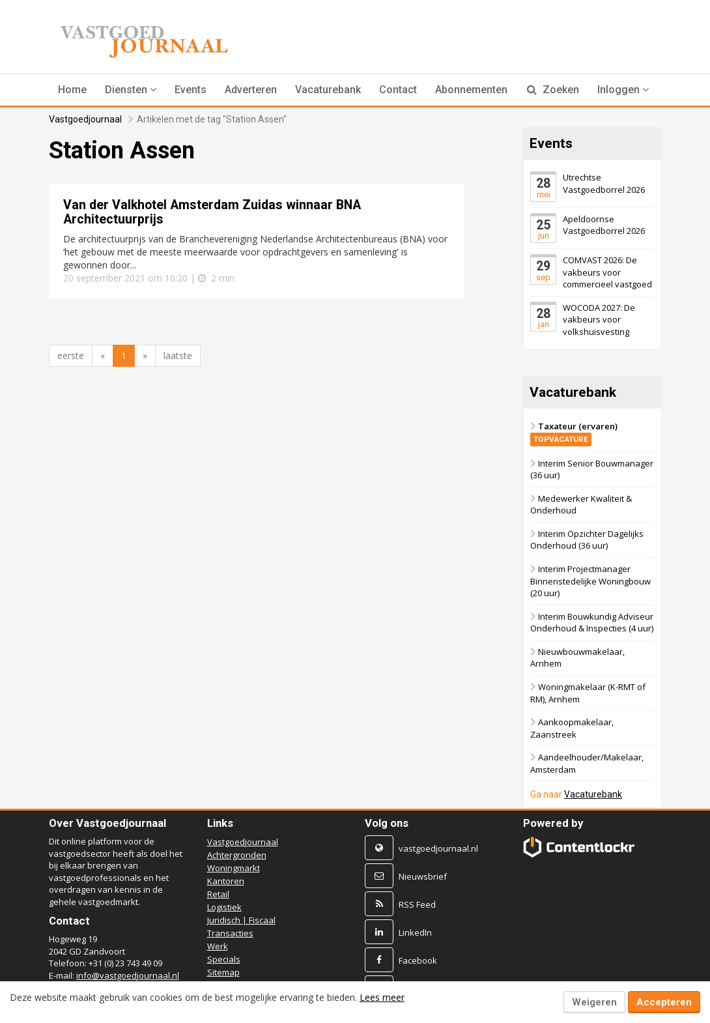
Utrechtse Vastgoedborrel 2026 (604, 183)
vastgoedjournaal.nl (438, 848)
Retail (218, 894)
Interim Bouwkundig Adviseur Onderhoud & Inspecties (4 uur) (591, 623)
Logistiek (224, 907)
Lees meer (382, 997)
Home (72, 89)
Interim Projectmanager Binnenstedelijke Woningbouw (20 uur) (590, 581)
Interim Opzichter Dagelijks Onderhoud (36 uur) (587, 540)
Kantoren (225, 881)
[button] (130, 90)
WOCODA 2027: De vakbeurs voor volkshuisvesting (599, 320)
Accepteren (664, 1002)
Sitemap (223, 972)
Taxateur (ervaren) (574, 433)
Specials (223, 959)
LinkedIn (415, 932)
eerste (70, 355)
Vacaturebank (328, 89)
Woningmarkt (233, 868)
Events (190, 89)
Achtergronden (236, 855)
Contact (398, 89)
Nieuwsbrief (423, 876)
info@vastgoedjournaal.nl (127, 975)
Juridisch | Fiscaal (241, 920)
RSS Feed (417, 904)
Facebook (418, 960)
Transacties (230, 933)
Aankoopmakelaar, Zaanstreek (572, 729)
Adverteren (251, 89)
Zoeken (553, 89)
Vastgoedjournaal (85, 119)
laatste (177, 355)
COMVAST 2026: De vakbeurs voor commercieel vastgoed (607, 272)
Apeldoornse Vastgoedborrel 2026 (604, 225)
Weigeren (594, 1002)
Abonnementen (471, 89)
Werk (217, 946)
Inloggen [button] (623, 89)
